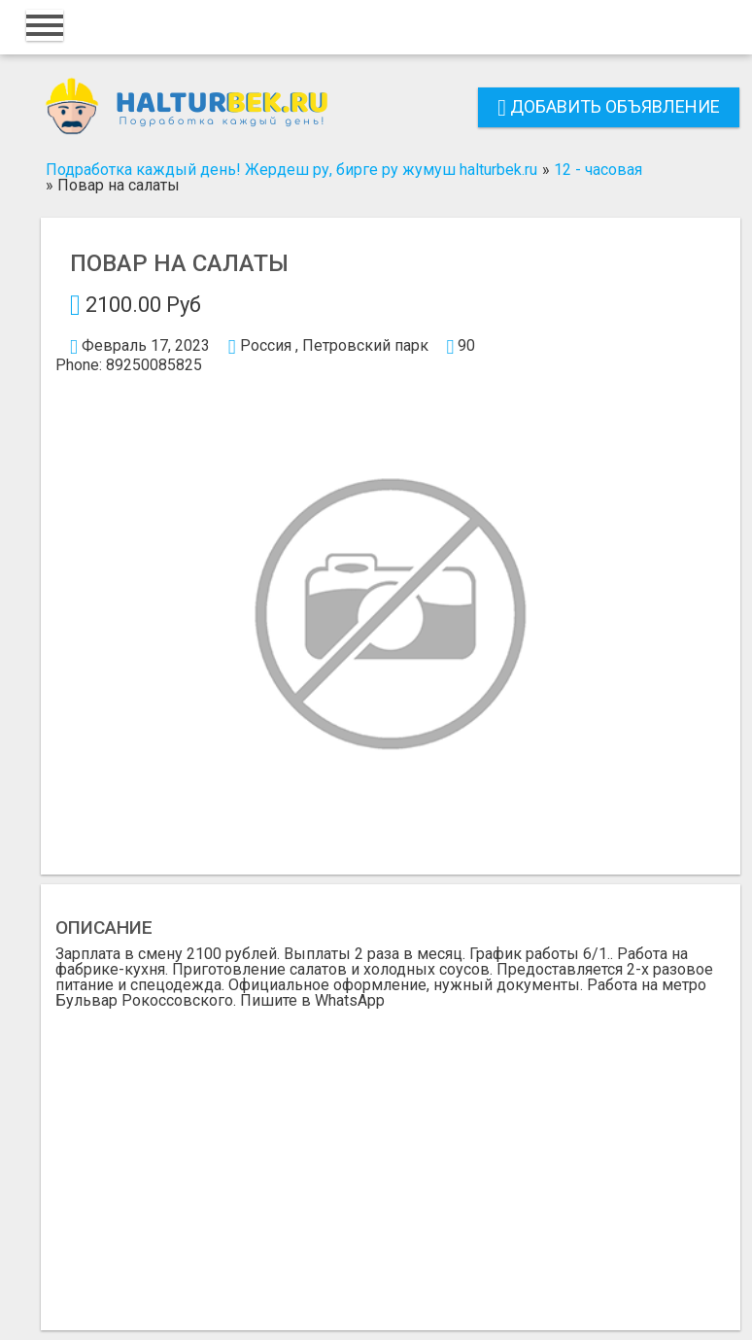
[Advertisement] (390, 1154)
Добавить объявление (608, 106)
